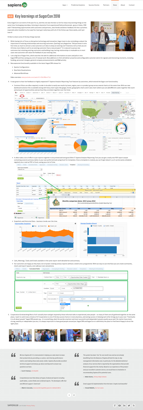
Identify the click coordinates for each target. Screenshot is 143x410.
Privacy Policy (31, 405)
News (115, 5)
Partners (106, 5)
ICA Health (34, 371)
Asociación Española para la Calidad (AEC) (47, 388)
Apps (64, 5)
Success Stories (94, 5)
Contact (132, 5)
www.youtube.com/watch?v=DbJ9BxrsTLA (35, 77)
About (123, 5)
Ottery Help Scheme (100, 377)
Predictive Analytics (78, 5)
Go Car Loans (99, 388)
